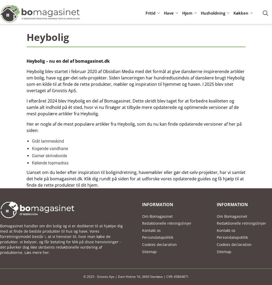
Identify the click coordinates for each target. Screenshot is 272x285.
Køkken (240, 13)
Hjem (187, 13)
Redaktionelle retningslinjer (167, 223)
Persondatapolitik (157, 237)
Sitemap (149, 251)
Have (169, 13)
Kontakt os (151, 230)
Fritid (150, 13)
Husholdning (213, 13)
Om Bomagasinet (157, 216)
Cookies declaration (159, 244)
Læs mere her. (37, 252)
